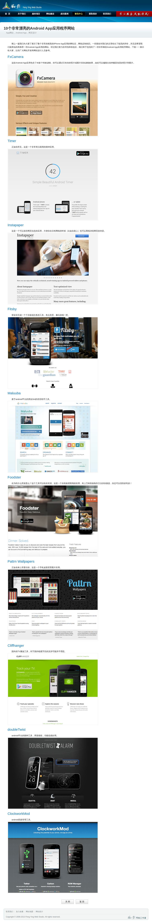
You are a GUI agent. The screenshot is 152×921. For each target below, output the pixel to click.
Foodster (14, 477)
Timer (12, 141)
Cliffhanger (16, 645)
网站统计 (39, 912)
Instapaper (16, 225)
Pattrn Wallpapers (21, 561)
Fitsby (12, 309)
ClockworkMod (19, 814)
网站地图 (29, 912)
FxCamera (15, 57)
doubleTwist (16, 729)
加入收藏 (19, 912)
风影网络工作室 (11, 5)
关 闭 (67, 902)
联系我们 (9, 912)
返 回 (82, 902)
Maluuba (14, 393)
